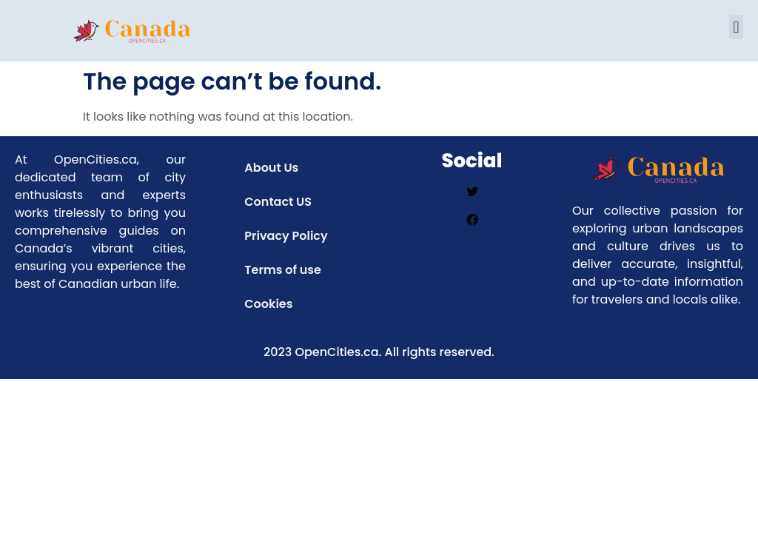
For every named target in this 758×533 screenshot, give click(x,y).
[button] (736, 27)
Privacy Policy (285, 235)
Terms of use (282, 269)
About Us (271, 167)
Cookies (268, 303)
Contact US (278, 201)
